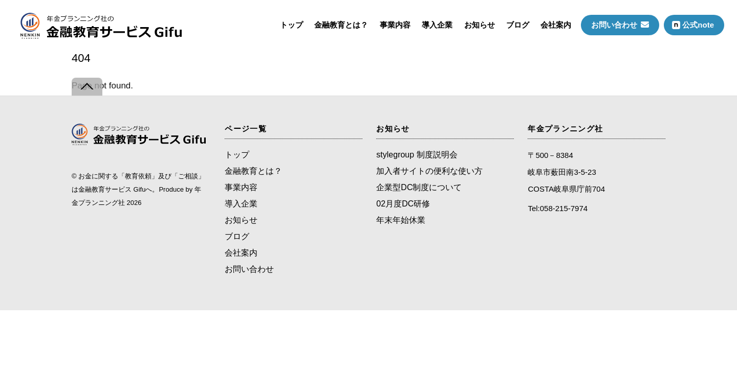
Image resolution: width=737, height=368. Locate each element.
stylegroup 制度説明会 (416, 154)
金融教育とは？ (341, 24)
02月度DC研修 (403, 203)
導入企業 (437, 24)
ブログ (517, 24)
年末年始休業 (400, 220)
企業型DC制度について (419, 187)
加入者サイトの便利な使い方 (429, 171)
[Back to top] (87, 87)
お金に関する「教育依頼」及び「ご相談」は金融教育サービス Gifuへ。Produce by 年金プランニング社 (138, 189)
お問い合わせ (620, 24)
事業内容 (395, 24)
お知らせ (479, 24)
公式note (693, 24)
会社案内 (555, 24)
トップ (291, 24)
